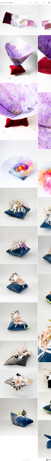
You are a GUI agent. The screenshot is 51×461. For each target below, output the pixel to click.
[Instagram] (49, 3)
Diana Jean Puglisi (6, 3)
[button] (29, 3)
